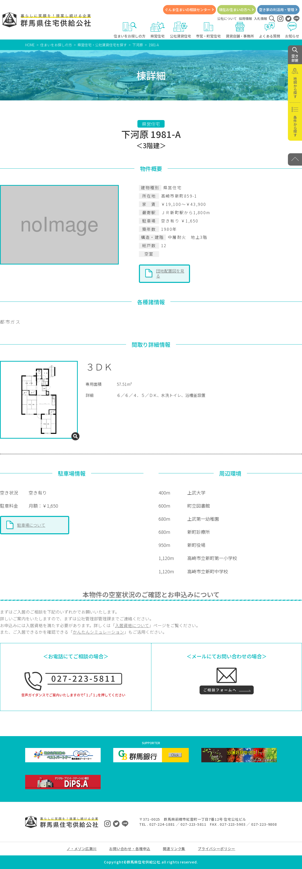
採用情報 (245, 18)
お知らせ (292, 30)
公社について (227, 18)
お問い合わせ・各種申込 (129, 848)
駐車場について (31, 525)
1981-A (153, 44)
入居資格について (132, 625)
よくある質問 (269, 30)
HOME (30, 44)
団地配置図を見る (170, 273)
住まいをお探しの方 (129, 30)
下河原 (137, 44)
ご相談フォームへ (220, 689)
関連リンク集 (174, 848)
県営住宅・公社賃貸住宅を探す (102, 44)
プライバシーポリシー (216, 848)
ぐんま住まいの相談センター (188, 9)
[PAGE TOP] (295, 159)
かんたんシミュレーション (98, 632)
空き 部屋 (294, 55)
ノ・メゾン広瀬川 (82, 848)
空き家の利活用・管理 (276, 9)
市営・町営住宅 (208, 30)
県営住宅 (157, 30)
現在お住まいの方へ (235, 9)
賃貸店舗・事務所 (240, 30)
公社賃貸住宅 (180, 30)
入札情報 (260, 18)
